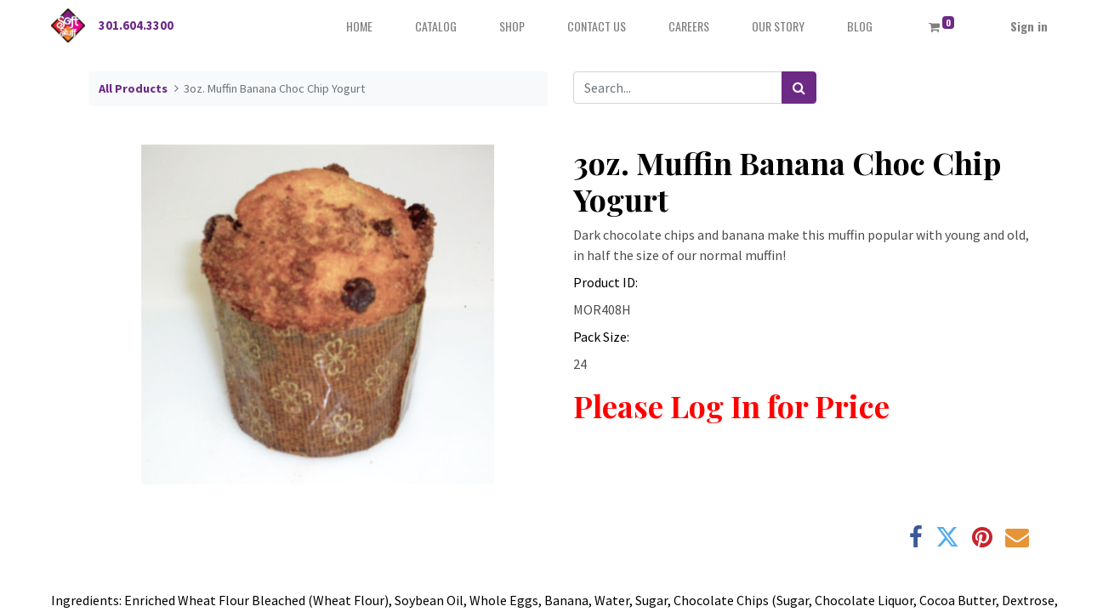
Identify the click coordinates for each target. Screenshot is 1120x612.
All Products (133, 88)
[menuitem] (359, 25)
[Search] (799, 87)
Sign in (1029, 26)
